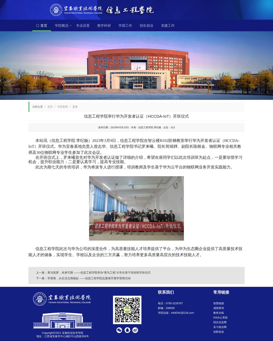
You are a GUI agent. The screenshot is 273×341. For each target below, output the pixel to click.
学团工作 (125, 25)
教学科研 (104, 25)
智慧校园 (218, 303)
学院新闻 (62, 106)
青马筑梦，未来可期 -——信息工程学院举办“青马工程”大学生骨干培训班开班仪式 (99, 272)
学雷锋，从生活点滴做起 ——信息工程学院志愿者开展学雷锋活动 (89, 278)
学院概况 (63, 25)
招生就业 (146, 25)
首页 (41, 25)
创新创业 (218, 331)
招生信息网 (220, 322)
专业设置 (83, 25)
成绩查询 (218, 308)
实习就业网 (220, 326)
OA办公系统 (220, 317)
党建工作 (168, 25)
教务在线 (218, 312)
